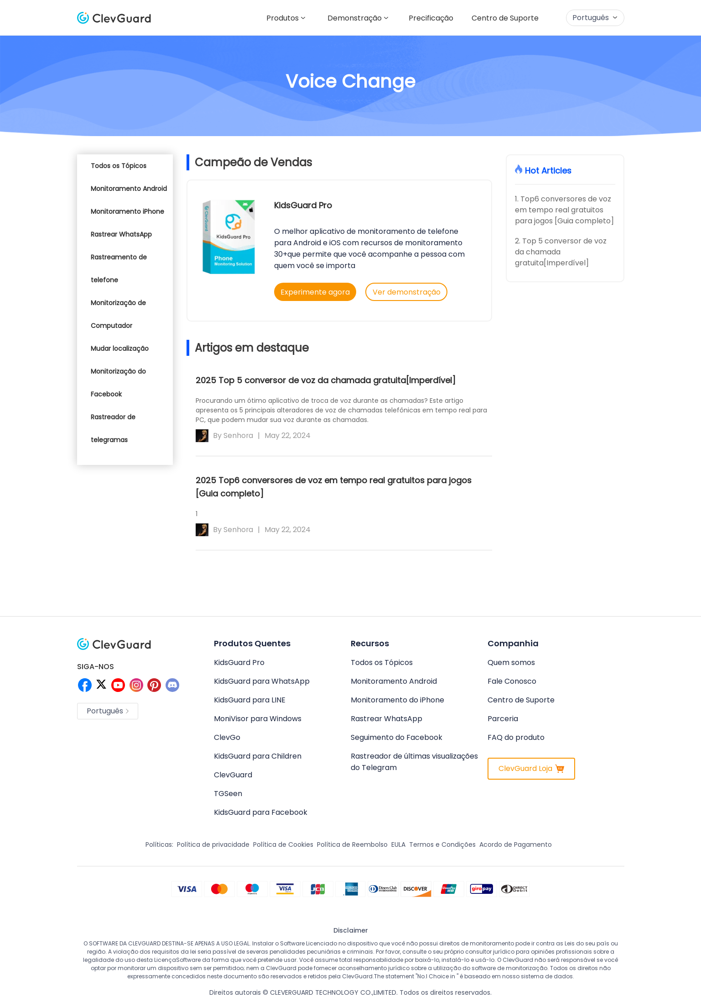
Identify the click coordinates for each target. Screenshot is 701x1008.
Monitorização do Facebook (118, 383)
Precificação (425, 18)
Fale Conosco (512, 681)
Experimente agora (315, 292)
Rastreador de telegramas (113, 428)
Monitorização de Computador (118, 314)
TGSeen (228, 793)
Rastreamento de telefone (119, 269)
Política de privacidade (213, 844)
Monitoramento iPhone (127, 211)
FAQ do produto (516, 737)
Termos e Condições (442, 844)
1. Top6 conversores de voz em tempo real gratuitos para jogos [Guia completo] (564, 210)
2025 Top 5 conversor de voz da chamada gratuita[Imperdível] (326, 379)
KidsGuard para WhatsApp (262, 681)
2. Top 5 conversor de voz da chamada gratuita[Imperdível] (561, 252)
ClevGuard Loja (531, 768)
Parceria (503, 718)
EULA (398, 844)
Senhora (238, 435)
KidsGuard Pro (303, 205)
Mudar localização (120, 348)
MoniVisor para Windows (257, 718)
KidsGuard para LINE (250, 700)
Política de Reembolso (352, 844)
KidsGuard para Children (257, 756)
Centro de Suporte (503, 18)
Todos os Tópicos (118, 165)
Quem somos (511, 662)
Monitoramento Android (129, 188)
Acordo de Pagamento (515, 844)
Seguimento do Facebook (396, 737)
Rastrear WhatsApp (121, 234)
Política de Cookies (283, 844)
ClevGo (227, 737)
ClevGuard (233, 775)
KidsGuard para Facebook (260, 812)
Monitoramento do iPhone (397, 700)
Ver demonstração (408, 292)
